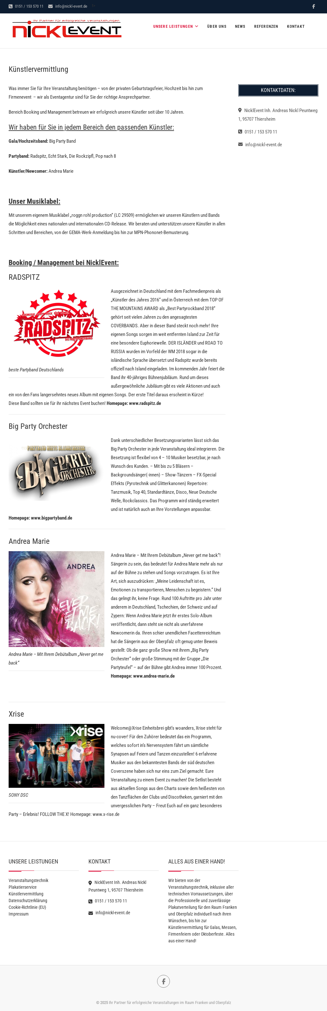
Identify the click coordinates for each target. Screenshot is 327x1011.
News (240, 26)
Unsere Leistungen (173, 26)
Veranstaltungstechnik (28, 880)
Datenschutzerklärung (28, 900)
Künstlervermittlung (26, 893)
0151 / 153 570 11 (26, 6)
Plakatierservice (23, 887)
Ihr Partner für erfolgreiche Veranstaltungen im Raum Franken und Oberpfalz (170, 1002)
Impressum (19, 913)
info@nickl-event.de (67, 6)
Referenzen (266, 26)
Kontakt (296, 26)
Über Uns (216, 26)
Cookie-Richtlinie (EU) (27, 907)
